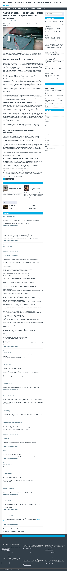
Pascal (4, 351)
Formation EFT (27, 23)
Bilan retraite (6, 462)
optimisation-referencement (10, 255)
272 (13, 202)
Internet (14, 8)
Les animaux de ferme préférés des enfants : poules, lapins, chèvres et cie (36, 555)
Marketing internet (48, 134)
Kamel (13, 20)
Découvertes (47, 119)
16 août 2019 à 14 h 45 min (7, 352)
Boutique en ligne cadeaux (9, 216)
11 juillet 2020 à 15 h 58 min (7, 489)
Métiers (46, 136)
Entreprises (47, 121)
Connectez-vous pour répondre (10, 225)
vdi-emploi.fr (6, 514)
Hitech (44, 8)
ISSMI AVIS (5, 394)
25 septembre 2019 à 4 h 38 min (8, 384)
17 (21, 20)
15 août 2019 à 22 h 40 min (7, 257)
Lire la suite (6, 197)
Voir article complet (5, 550)
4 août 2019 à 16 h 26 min (7, 246)
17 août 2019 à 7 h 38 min (7, 365)
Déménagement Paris (13, 23)
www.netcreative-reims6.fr (10, 230)
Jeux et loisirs (26, 8)
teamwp (5, 450)
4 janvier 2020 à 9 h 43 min (7, 452)
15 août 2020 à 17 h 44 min (7, 500)
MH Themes (19, 569)
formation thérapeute (8, 488)
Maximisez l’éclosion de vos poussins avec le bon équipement (37, 540)
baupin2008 (6, 438)
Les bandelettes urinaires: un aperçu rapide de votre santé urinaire (58, 540)
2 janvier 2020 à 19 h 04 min (7, 440)
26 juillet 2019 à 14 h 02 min (7, 231)
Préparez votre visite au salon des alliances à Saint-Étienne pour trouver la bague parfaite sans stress (58, 555)
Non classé (47, 140)
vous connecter (11, 531)
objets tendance (9, 179)
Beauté (46, 115)
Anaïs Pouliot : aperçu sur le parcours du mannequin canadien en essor (35, 188)
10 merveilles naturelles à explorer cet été (53, 31)
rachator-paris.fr (7, 499)
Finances (33, 8)
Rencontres (47, 144)
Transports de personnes (50, 148)
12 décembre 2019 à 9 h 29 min (8, 411)
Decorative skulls (7, 473)
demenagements (7, 383)
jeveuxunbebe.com (8, 245)
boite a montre (7, 410)
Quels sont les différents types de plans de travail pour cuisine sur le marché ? (53, 92)
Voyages (19, 8)
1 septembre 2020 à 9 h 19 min (8, 515)
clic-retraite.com (7, 364)
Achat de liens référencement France (12, 422)
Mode (46, 138)
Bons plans (39, 8)
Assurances (47, 113)
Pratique (3, 8)
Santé (46, 146)
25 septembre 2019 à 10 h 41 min (8, 395)
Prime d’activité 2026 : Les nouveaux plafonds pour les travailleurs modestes (14, 540)
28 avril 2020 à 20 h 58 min (7, 464)
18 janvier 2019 (7, 20)
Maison (8, 8)
